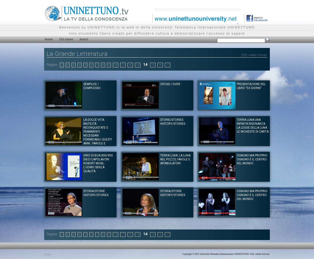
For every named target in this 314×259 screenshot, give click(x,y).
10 (115, 65)
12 (130, 65)
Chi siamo (66, 39)
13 (137, 65)
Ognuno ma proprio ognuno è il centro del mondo (252, 159)
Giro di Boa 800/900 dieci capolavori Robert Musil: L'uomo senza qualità (98, 163)
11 (122, 65)
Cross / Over (170, 84)
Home (49, 39)
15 (152, 65)
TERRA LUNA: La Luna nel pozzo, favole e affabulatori (175, 159)
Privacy (47, 254)
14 (145, 64)
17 (167, 65)
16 (160, 65)
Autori (83, 39)
